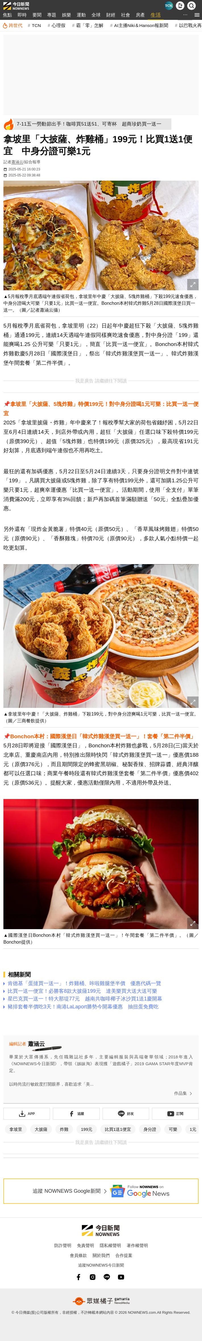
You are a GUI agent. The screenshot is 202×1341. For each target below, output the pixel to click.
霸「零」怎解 (89, 25)
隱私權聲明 (110, 1245)
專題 (51, 14)
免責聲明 (85, 1245)
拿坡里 (15, 1129)
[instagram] (92, 1277)
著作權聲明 (137, 1245)
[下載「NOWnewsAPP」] (26, 1114)
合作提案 (123, 1255)
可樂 (173, 1129)
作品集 (184, 1093)
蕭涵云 (17, 162)
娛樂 (66, 14)
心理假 (58, 25)
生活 (156, 15)
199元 (86, 1129)
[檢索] (191, 5)
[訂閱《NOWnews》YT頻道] (175, 1114)
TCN (36, 25)
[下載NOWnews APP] (180, 5)
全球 (96, 14)
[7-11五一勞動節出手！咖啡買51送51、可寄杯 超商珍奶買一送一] (93, 124)
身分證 (149, 1129)
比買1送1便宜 (118, 1129)
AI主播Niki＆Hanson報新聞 (141, 25)
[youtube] (121, 1277)
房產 (140, 14)
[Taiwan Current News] (168, 5)
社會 (125, 14)
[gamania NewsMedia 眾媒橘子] (101, 1301)
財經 (110, 14)
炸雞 (64, 1129)
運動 (81, 14)
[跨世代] (12, 25)
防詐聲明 (62, 1245)
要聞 (36, 14)
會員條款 (78, 1255)
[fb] (78, 1277)
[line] (107, 1277)
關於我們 (101, 1255)
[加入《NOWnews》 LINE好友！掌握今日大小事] (126, 1114)
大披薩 (41, 1129)
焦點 (7, 14)
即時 (22, 14)
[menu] (197, 15)
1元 (193, 1129)
